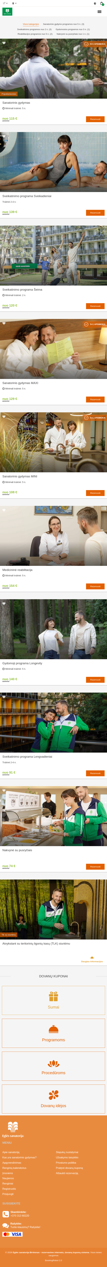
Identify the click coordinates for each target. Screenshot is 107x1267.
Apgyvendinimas (11, 1162)
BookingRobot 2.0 (53, 1260)
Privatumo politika (66, 1162)
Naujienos (8, 1178)
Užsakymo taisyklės (67, 1157)
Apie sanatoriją (10, 1152)
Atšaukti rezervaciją (67, 1173)
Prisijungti (7, 1194)
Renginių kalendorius (14, 1168)
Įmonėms (7, 1173)
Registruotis (9, 1188)
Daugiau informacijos (92, 959)
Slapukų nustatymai (67, 1152)
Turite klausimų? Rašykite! (25, 1227)
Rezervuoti (95, 119)
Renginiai (7, 1183)
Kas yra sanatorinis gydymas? (19, 1157)
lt (5, 3)
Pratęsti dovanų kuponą (69, 1168)
